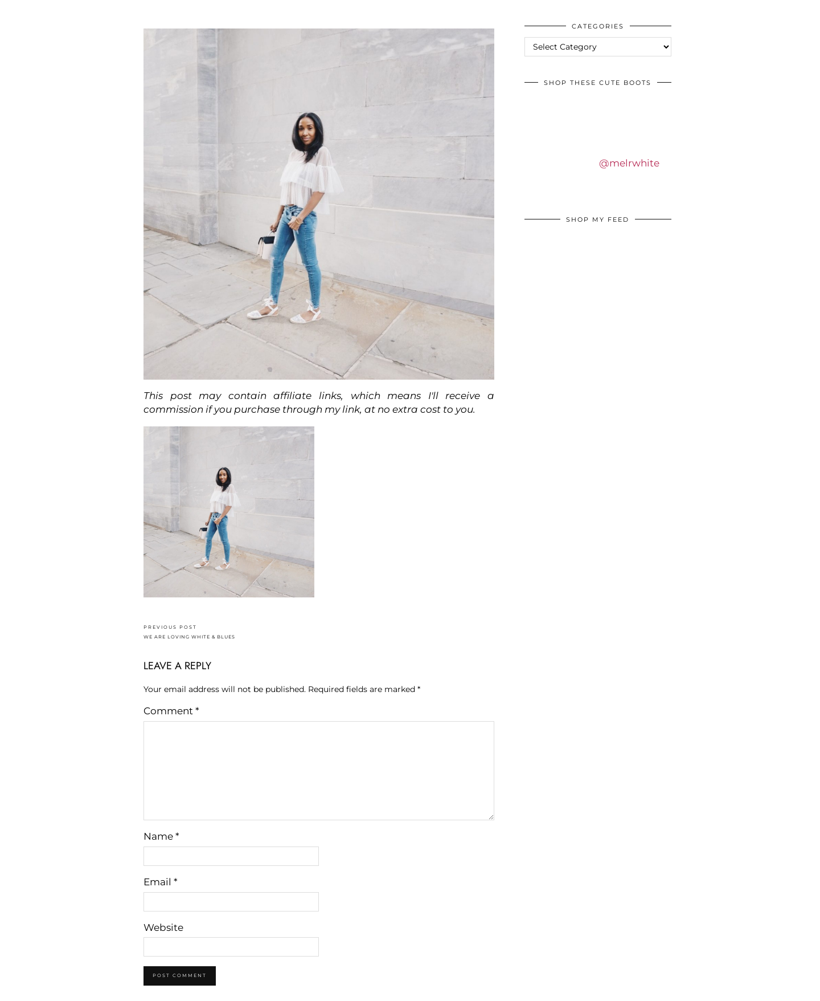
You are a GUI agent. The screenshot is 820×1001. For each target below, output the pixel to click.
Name (161, 836)
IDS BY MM (19, 11)
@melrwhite (629, 163)
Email (161, 882)
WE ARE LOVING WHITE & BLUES (189, 632)
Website (163, 927)
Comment (171, 711)
